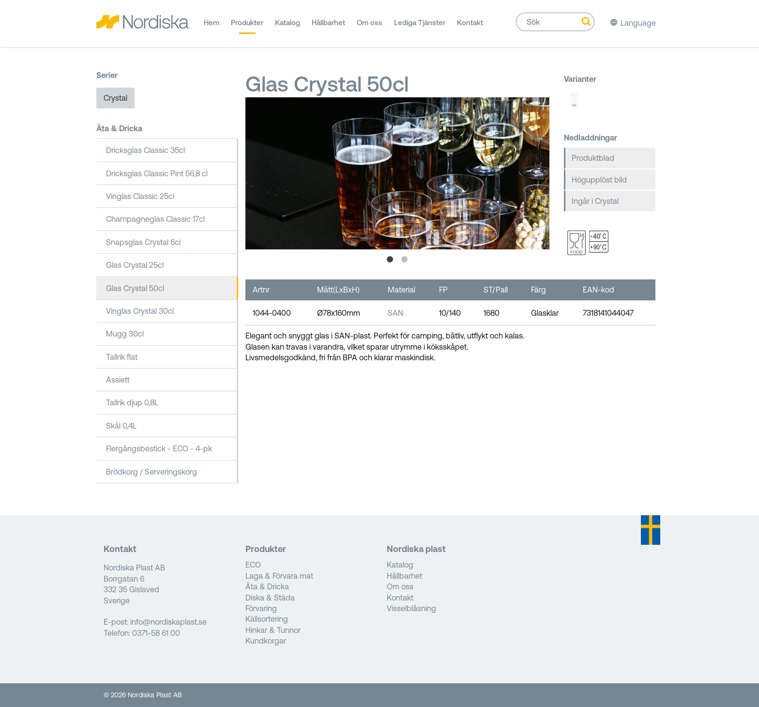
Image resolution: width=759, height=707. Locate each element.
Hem (211, 26)
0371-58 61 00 (156, 633)
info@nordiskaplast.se (168, 621)
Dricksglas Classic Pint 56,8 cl (157, 173)
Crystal (115, 97)
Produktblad (593, 158)
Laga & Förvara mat (279, 575)
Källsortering (266, 619)
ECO (253, 564)
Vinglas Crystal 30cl (140, 311)
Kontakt (470, 26)
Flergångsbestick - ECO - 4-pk (159, 448)
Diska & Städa (270, 597)
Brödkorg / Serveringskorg (151, 471)
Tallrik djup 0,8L (132, 402)
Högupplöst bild (599, 179)
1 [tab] (390, 259)
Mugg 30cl (125, 333)
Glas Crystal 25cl (135, 265)
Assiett (118, 379)
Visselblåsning (411, 608)
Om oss (369, 26)
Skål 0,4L (121, 425)
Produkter (247, 26)
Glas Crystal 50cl (135, 288)
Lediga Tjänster (419, 26)
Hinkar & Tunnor (273, 630)
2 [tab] (405, 259)
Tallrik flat (121, 357)
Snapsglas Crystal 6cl (143, 242)
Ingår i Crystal (595, 201)
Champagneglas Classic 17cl (155, 219)
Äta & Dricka (119, 128)
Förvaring (261, 608)
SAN (395, 312)
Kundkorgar (265, 640)
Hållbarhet (328, 26)
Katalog (287, 26)
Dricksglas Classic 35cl (145, 150)
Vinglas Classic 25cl (140, 196)
